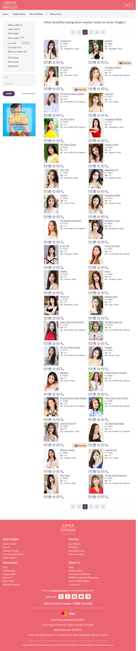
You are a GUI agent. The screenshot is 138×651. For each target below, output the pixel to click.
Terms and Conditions (79, 574)
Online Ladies (14, 25)
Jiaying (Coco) (68, 423)
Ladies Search (14, 29)
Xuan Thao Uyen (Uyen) (72, 322)
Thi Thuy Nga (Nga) (114, 423)
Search (6, 547)
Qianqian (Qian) (112, 195)
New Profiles (36, 14)
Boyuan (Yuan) (67, 450)
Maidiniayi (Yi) (111, 170)
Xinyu (107, 271)
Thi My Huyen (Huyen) (116, 475)
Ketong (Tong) (112, 144)
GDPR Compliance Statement (84, 577)
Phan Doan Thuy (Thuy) (116, 398)
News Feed (55, 14)
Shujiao (108, 347)
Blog (71, 567)
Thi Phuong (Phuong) (70, 221)
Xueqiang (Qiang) (113, 119)
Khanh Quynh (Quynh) (116, 373)
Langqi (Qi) (65, 41)
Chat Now (127, 63)
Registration (13, 66)
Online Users (9, 543)
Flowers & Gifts (76, 554)
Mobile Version (59, 590)
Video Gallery (13, 38)
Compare (26, 43)
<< (73, 32)
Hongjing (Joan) (112, 221)
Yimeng (63, 195)
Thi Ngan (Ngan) (113, 67)
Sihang (63, 271)
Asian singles (13, 33)
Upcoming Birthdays (13, 554)
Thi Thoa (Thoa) (68, 144)
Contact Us (74, 584)
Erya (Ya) (64, 246)
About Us (7, 577)
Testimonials (13, 62)
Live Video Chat (14, 47)
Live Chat (12, 43)
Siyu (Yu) (64, 170)
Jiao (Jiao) (65, 475)
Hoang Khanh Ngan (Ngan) (73, 398)
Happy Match (10, 574)
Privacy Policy (76, 570)
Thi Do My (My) (112, 246)
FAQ (5, 567)
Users (6, 14)
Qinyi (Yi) (64, 297)
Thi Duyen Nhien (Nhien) (72, 94)
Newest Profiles (11, 550)
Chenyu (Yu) (111, 450)
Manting (64, 373)
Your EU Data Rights (79, 581)
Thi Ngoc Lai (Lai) (113, 322)
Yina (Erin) (66, 67)
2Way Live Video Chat (17, 51)
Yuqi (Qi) (109, 94)
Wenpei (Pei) (111, 297)
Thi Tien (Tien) (67, 119)
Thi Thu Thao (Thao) (70, 347)
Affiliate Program (11, 584)
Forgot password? (28, 93)
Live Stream (74, 543)
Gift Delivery (13, 57)
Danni (108, 41)
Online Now (19, 14)
